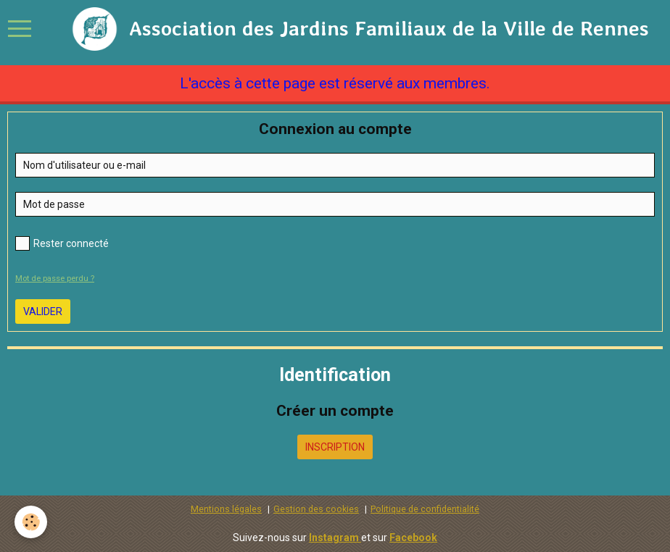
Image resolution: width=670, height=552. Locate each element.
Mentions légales (226, 508)
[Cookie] (31, 522)
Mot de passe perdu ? (54, 278)
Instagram (335, 537)
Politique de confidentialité (425, 508)
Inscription (335, 447)
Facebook (413, 537)
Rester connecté (62, 243)
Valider (42, 311)
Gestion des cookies (316, 508)
